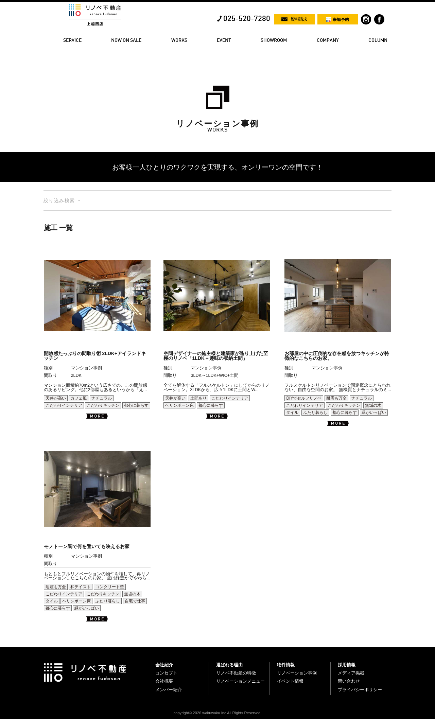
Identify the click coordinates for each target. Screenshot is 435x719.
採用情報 (346, 665)
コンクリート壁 (109, 586)
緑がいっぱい (374, 412)
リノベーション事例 (297, 673)
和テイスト (80, 586)
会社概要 (164, 681)
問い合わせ (349, 681)
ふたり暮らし (315, 412)
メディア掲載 (351, 673)
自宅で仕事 (135, 601)
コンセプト (166, 673)
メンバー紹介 (168, 689)
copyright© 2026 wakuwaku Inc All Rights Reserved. (218, 713)
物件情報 (286, 665)
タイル (292, 412)
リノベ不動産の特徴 (236, 673)
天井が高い (56, 398)
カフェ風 (78, 398)
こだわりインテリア (64, 405)
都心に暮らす (136, 405)
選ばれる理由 (229, 665)
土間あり (198, 398)
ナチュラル (101, 398)
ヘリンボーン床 (179, 405)
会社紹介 (164, 665)
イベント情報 (290, 681)
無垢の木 (373, 405)
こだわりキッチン (103, 405)
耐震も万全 (336, 398)
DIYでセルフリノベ (303, 398)
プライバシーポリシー (360, 689)
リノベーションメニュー (240, 681)
